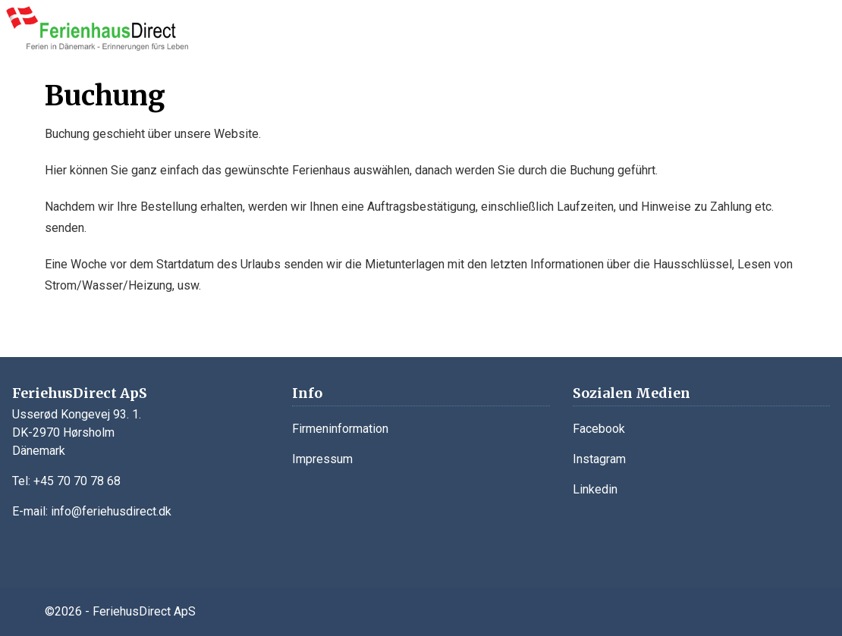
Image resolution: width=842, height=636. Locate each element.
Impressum (322, 459)
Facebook (599, 428)
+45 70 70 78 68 (77, 481)
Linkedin (595, 489)
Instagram (599, 459)
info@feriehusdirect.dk (111, 511)
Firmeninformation (340, 428)
